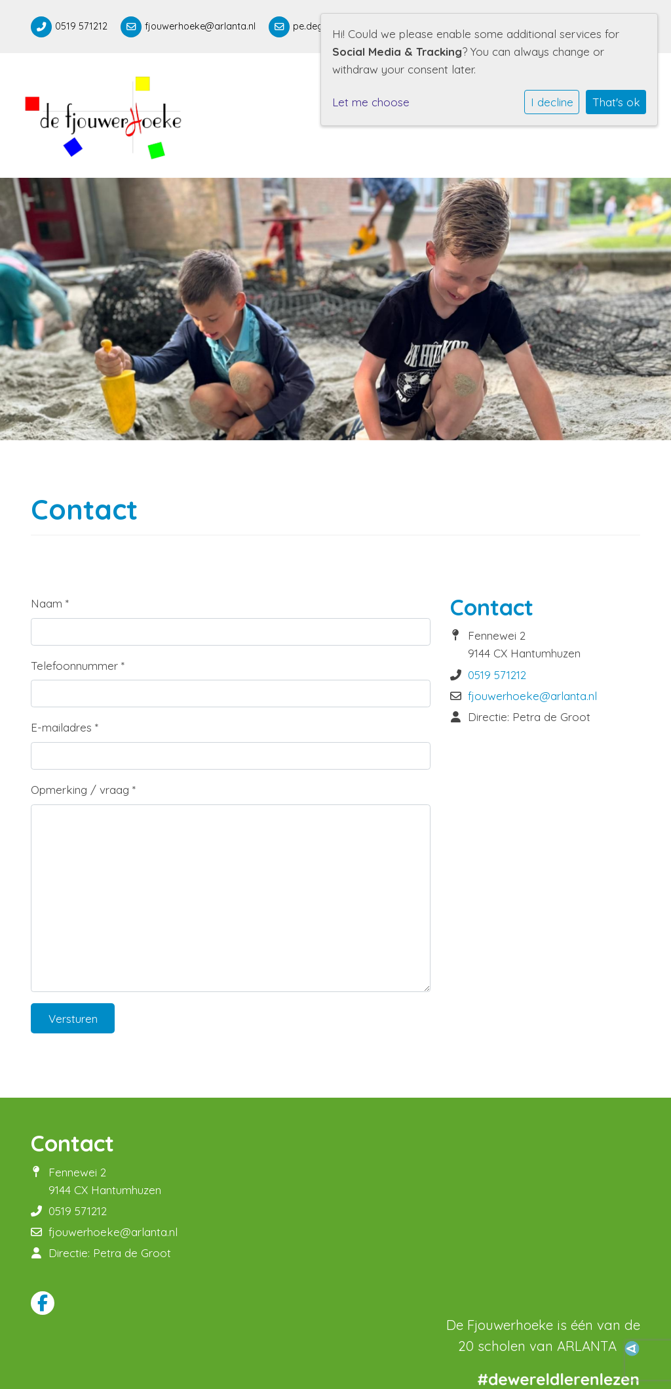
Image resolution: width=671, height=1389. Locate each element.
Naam (50, 603)
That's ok (616, 102)
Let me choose (371, 102)
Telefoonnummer (78, 666)
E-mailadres (64, 727)
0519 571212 (81, 26)
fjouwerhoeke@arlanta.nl (200, 26)
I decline (552, 102)
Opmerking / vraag (83, 790)
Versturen (73, 1019)
